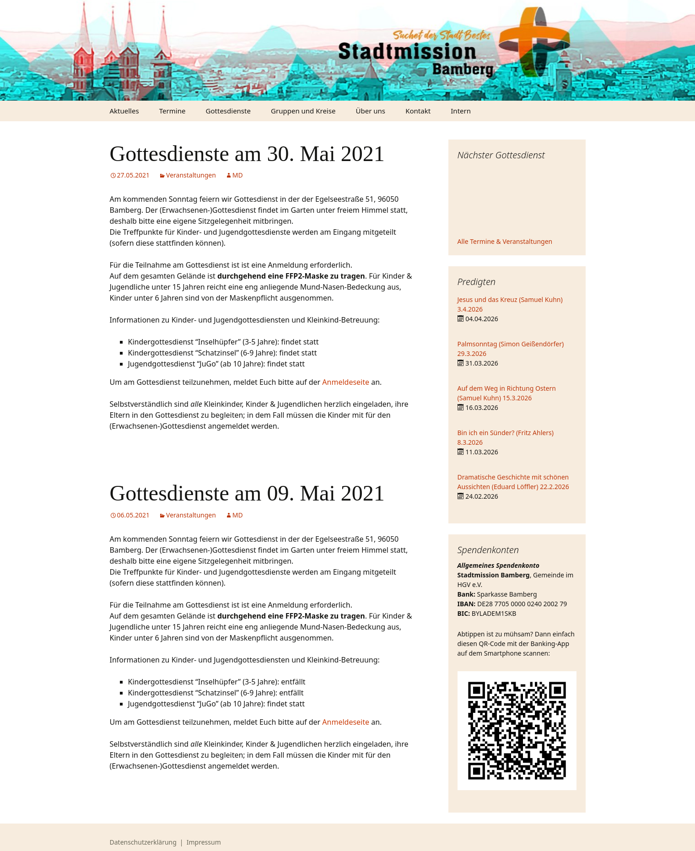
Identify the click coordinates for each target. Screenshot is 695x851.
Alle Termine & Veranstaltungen (505, 241)
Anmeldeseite (345, 382)
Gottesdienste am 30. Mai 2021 (247, 153)
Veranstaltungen (191, 175)
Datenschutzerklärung (143, 842)
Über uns (370, 110)
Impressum (204, 842)
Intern (461, 110)
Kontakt (418, 110)
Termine (172, 110)
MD (237, 175)
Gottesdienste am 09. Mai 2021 (247, 493)
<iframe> (517, 200)
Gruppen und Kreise (303, 110)
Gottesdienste (228, 110)
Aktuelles (124, 110)
